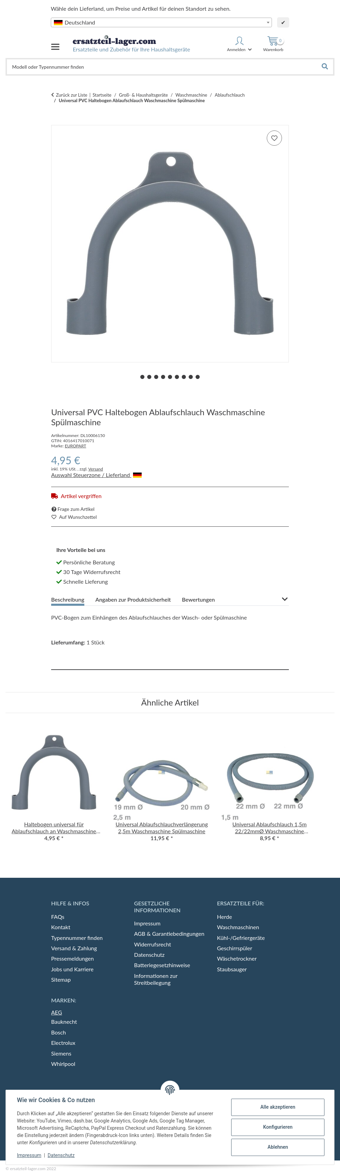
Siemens (61, 1053)
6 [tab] (177, 377)
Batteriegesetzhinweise (162, 965)
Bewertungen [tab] (198, 599)
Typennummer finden (77, 937)
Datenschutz (61, 1155)
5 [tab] (170, 377)
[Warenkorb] (273, 44)
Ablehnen (277, 1147)
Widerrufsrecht (152, 944)
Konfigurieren (277, 1127)
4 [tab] (163, 377)
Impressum (29, 1155)
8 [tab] (191, 377)
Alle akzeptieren (277, 1107)
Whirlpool (63, 1063)
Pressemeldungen (72, 958)
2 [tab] (149, 377)
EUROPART (75, 445)
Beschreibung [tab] (67, 599)
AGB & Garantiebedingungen (169, 933)
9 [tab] (198, 377)
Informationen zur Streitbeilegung (155, 979)
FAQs (57, 916)
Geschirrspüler (234, 948)
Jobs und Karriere (72, 969)
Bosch (58, 1032)
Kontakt (60, 927)
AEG (56, 1012)
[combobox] (161, 22)
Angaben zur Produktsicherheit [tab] (133, 599)
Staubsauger (232, 969)
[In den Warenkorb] (56, 121)
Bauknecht (64, 1021)
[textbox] (161, 22)
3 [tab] (156, 377)
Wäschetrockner (237, 958)
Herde (224, 916)
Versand (95, 469)
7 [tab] (184, 377)
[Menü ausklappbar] (55, 44)
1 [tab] (142, 377)
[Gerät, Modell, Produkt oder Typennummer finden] (162, 66)
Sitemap (61, 979)
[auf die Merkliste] (274, 138)
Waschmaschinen (238, 927)
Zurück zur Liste (71, 95)
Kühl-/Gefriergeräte (241, 937)
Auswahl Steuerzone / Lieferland (96, 475)
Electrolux (63, 1042)
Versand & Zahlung (74, 948)
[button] (239, 44)
